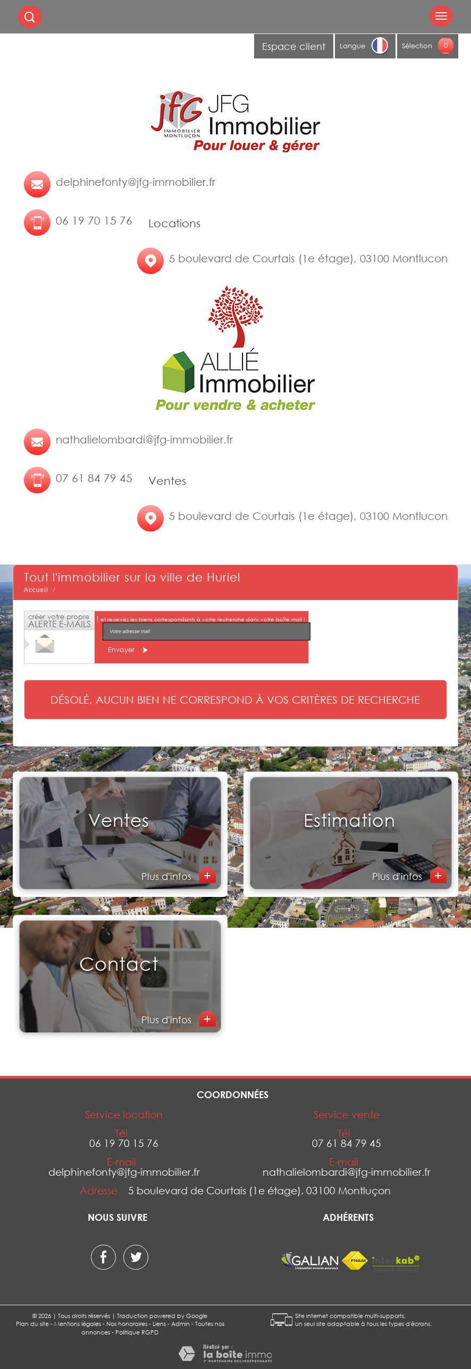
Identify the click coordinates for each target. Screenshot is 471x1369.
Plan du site (32, 1323)
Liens (159, 1323)
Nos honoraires (126, 1323)
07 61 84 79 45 (94, 478)
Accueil (36, 590)
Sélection (417, 45)
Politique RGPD (136, 1332)
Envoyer (129, 649)
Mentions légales (77, 1323)
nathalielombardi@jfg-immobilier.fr (144, 439)
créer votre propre (59, 620)
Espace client (293, 46)
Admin (180, 1323)
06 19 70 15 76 (94, 220)
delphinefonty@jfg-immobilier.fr (135, 181)
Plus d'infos (167, 876)
